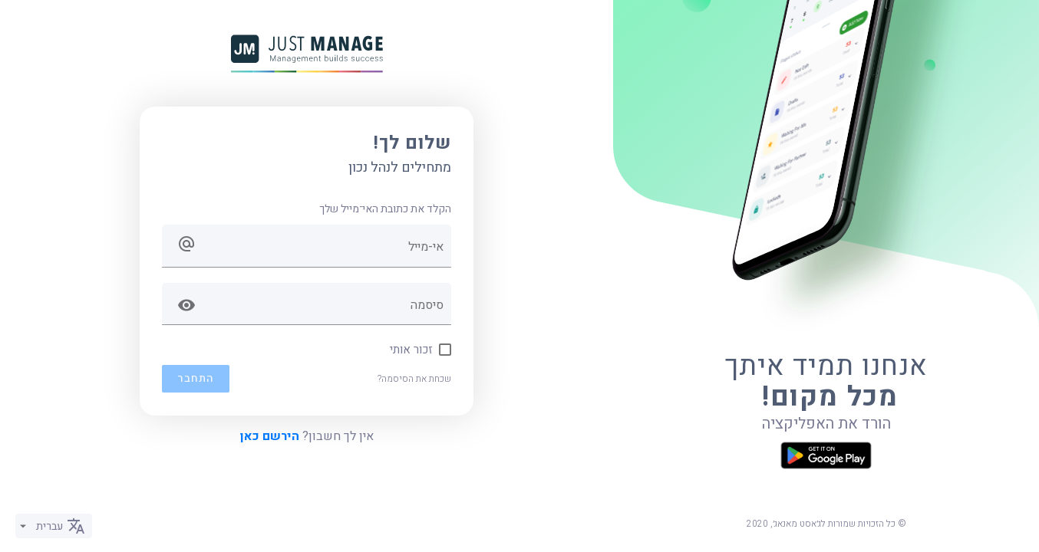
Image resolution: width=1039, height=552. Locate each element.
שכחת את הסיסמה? (414, 379)
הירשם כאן (269, 436)
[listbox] (53, 526)
